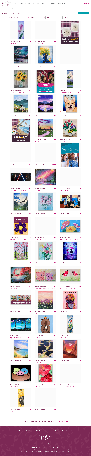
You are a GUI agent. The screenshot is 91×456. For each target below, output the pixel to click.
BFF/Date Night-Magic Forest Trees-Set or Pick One (20, 338)
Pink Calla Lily (13, 43)
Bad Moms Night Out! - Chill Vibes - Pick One (69, 214)
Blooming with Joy (64, 141)
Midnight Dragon (38, 362)
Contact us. (62, 421)
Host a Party (35, 3)
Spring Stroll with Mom (64, 263)
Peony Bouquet (38, 214)
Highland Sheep (13, 116)
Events (27, 3)
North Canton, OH (7, 8)
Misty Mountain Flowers (40, 313)
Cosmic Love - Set (39, 411)
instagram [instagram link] (48, 443)
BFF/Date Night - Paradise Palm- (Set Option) (69, 92)
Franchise (61, 3)
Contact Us (54, 447)
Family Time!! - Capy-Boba (40, 337)
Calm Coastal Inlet (14, 362)
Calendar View (83, 13)
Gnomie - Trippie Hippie (65, 190)
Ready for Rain (38, 67)
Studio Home (18, 3)
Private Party (42, 430)
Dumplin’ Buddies (14, 386)
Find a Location (24, 430)
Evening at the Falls (64, 67)
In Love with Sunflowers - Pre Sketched (18, 92)
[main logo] (6, 1)
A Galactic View (38, 190)
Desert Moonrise (63, 362)
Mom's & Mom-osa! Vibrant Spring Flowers (44, 263)
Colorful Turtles (63, 337)
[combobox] (21, 17)
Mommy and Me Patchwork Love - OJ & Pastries (45, 288)
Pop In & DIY (46, 3)
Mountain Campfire (39, 116)
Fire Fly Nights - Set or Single (41, 239)
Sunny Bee (12, 411)
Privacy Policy (38, 447)
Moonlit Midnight (13, 288)
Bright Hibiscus (38, 386)
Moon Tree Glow (13, 67)
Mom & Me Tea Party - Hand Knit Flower (18, 239)
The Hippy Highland (39, 43)
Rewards (86, 3)
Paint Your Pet (63, 116)
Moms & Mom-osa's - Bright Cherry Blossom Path (20, 263)
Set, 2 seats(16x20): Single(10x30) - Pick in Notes (20, 165)
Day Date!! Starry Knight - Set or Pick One (19, 190)
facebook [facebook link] (43, 443)
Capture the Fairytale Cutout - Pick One (68, 386)
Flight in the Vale (13, 214)
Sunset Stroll (37, 141)
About (57, 430)
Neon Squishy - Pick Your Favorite (42, 165)
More (53, 3)
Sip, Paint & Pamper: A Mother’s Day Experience (70, 239)
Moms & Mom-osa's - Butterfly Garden (68, 288)
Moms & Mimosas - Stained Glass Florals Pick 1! (19, 313)
